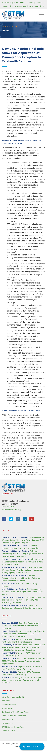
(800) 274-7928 (8, 507)
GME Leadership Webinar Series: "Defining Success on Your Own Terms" (22, 591)
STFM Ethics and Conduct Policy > (13, 727)
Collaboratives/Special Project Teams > (16, 712)
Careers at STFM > (8, 731)
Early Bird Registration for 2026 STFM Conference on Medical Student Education (22, 625)
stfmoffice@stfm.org (11, 509)
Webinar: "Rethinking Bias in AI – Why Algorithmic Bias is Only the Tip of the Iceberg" (22, 553)
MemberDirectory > (9, 704)
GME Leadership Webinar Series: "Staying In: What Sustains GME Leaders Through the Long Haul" (23, 540)
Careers (39, 3)
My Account (34, 6)
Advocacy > (6, 701)
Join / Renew (6, 3)
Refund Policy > (7, 719)
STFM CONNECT (19, 3)
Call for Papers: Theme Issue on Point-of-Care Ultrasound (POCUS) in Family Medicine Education (23, 647)
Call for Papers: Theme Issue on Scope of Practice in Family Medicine (22, 680)
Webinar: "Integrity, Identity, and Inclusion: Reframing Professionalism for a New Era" (21, 578)
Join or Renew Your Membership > (14, 697)
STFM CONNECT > (8, 708)
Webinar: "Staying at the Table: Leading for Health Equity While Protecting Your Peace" (23, 600)
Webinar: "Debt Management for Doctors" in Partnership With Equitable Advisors (22, 562)
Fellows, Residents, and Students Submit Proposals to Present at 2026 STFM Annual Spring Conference (23, 634)
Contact (5, 6)
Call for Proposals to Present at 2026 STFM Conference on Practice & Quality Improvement (23, 661)
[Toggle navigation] (41, 13)
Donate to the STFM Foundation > (14, 716)
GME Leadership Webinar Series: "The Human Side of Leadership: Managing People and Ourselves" (23, 570)
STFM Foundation (19, 6)
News (31, 3)
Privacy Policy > (7, 723)
